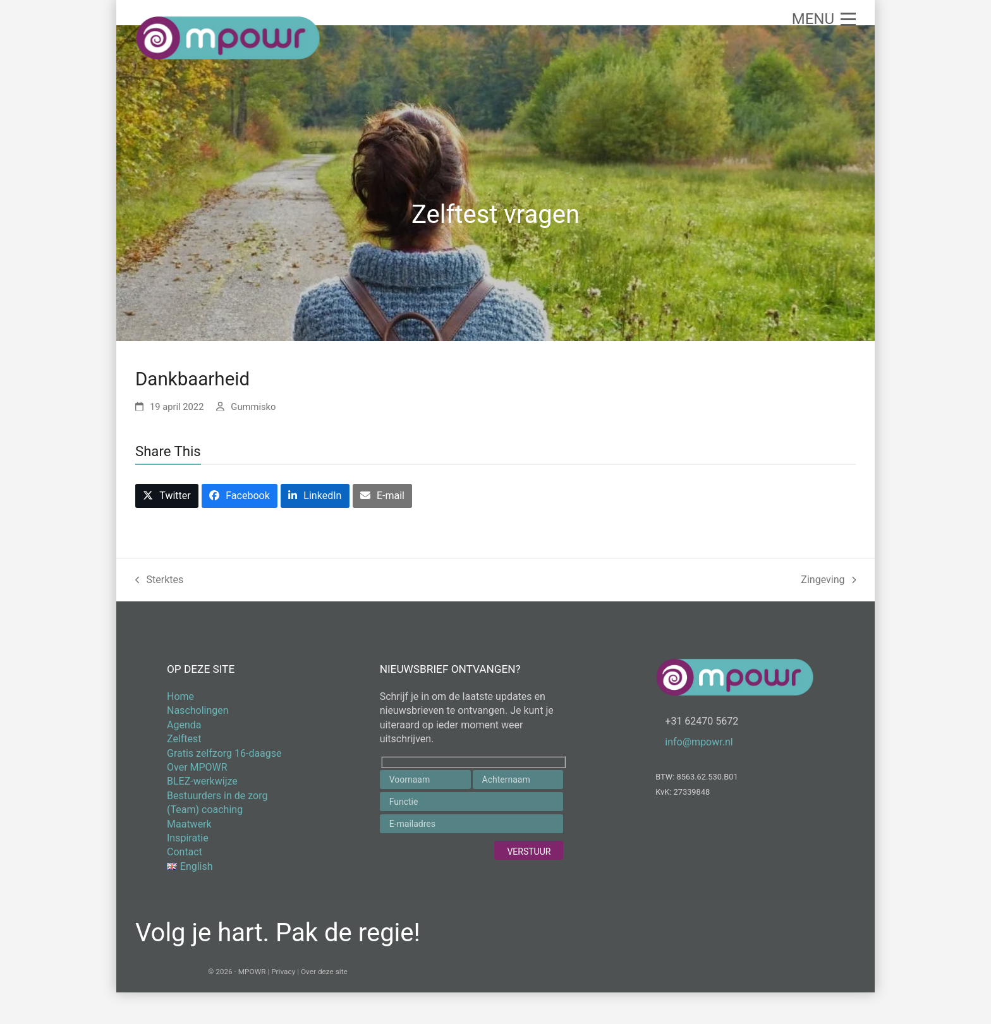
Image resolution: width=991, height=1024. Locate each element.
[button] (824, 19)
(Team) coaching (205, 810)
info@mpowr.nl (699, 742)
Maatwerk (189, 824)
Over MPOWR (197, 767)
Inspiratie (188, 838)
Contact (184, 852)
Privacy (283, 971)
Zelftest (184, 739)
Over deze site (324, 971)
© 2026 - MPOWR (236, 971)
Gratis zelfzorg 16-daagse (224, 753)
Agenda (184, 725)
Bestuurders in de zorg (217, 796)
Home (180, 696)
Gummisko (253, 407)
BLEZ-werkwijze (202, 781)
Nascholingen (198, 710)
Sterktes (159, 581)
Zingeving (828, 581)
